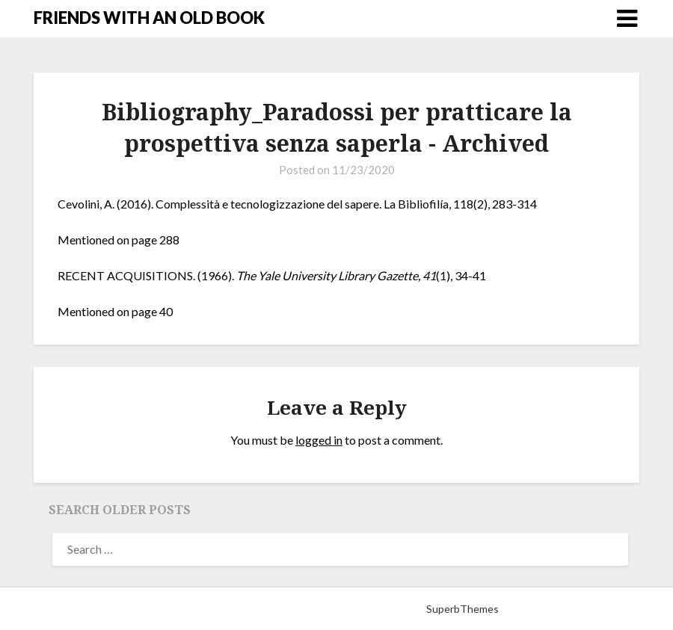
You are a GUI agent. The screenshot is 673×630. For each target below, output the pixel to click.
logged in (318, 440)
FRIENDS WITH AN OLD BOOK (149, 17)
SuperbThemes (462, 608)
